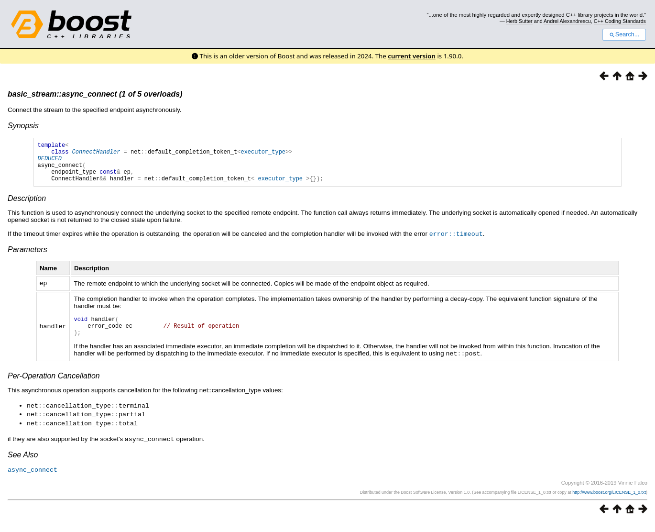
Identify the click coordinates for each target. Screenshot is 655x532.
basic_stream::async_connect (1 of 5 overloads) (95, 94)
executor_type (262, 154)
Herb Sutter (519, 21)
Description (27, 207)
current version (412, 56)
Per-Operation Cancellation (54, 387)
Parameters (27, 258)
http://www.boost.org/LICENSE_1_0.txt (609, 501)
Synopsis (23, 126)
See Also (23, 464)
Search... (624, 34)
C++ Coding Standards (620, 21)
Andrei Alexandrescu (567, 21)
